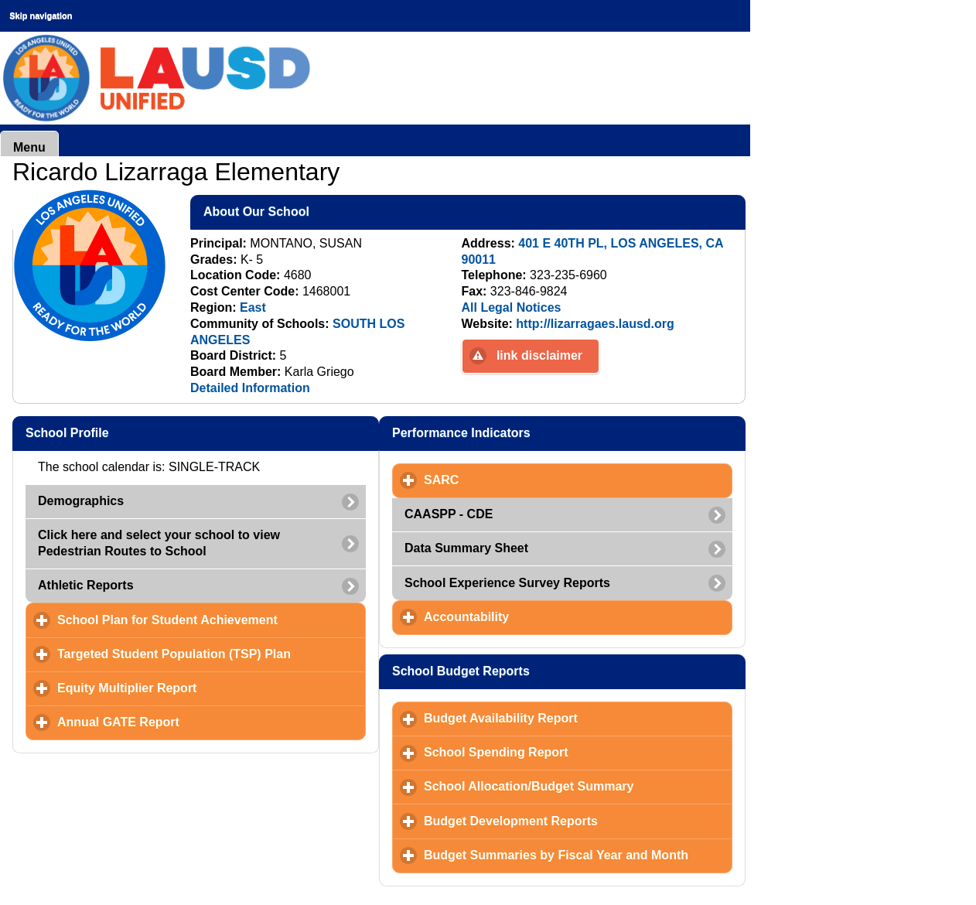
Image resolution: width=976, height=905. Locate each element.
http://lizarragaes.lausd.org (595, 323)
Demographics (81, 500)
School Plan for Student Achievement (211, 620)
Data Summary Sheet (466, 548)
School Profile (142, 432)
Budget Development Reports (578, 821)
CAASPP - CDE (448, 514)
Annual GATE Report (190, 722)
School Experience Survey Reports (507, 582)
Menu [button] (29, 147)
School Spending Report (568, 752)
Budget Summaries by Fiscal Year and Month (578, 855)
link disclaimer (539, 355)
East (253, 307)
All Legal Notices (511, 307)
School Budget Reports (536, 671)
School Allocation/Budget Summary (578, 786)
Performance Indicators (536, 432)
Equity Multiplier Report (199, 688)
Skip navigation (40, 15)
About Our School (331, 211)
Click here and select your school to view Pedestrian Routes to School (159, 543)
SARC (513, 480)
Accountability (539, 616)
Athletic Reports (86, 585)
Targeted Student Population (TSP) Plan (211, 654)
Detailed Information (250, 387)
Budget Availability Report (573, 718)
